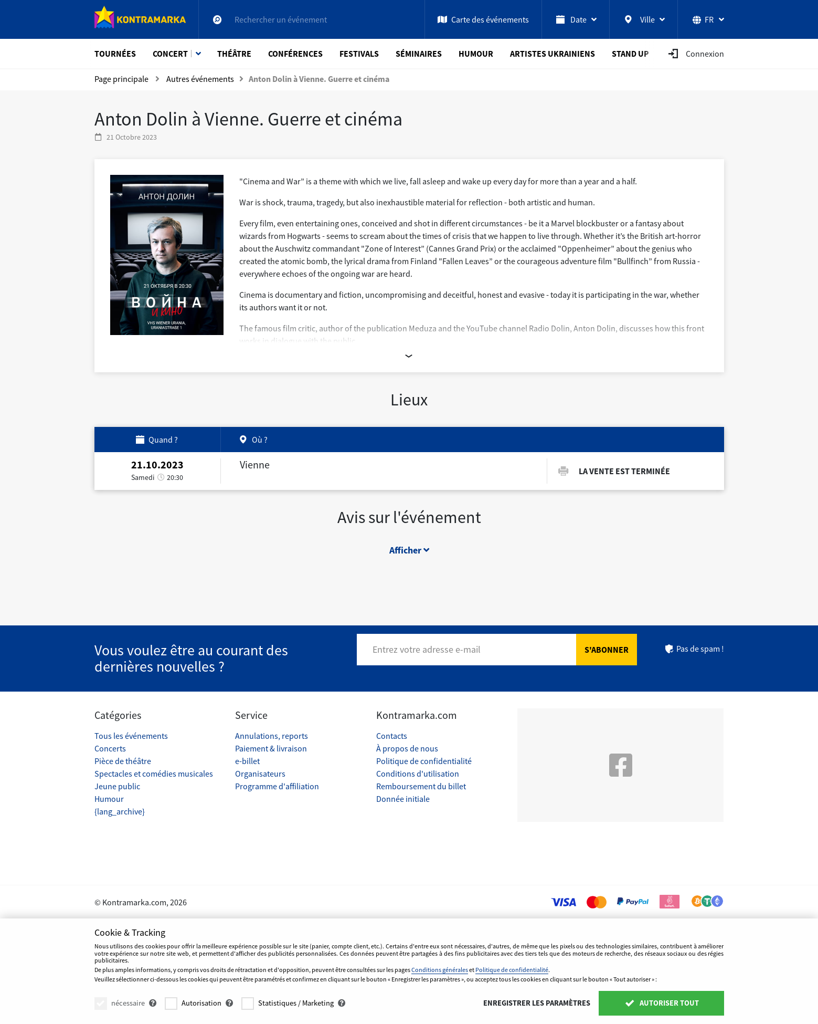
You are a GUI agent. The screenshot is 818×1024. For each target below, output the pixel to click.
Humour (476, 53)
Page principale (121, 79)
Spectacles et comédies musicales (153, 773)
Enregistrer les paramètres (536, 1003)
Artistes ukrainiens (552, 53)
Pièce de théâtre (122, 761)
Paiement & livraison (271, 748)
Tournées (115, 53)
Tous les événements (131, 735)
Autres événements (200, 79)
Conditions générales (439, 970)
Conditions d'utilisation (417, 773)
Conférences (295, 53)
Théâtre (234, 53)
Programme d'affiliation (277, 786)
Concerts (110, 748)
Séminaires (419, 53)
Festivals (359, 53)
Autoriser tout (661, 1003)
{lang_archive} (119, 811)
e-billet (247, 761)
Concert (170, 53)
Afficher (409, 550)
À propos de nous (407, 748)
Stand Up (630, 53)
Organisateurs (260, 773)
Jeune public (117, 786)
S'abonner (607, 649)
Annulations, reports (271, 735)
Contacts (391, 735)
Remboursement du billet (421, 786)
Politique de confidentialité (424, 761)
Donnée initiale (403, 798)
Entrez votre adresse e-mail (427, 649)
